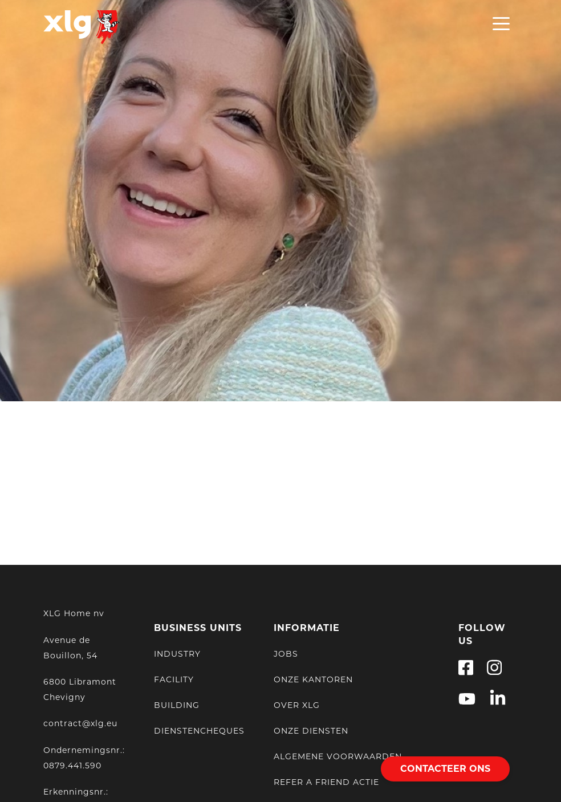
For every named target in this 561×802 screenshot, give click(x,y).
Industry (177, 653)
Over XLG (297, 704)
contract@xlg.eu (80, 723)
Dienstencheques (199, 729)
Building (177, 704)
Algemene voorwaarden (338, 755)
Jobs (286, 653)
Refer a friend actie (326, 781)
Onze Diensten (311, 729)
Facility (174, 678)
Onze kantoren (313, 678)
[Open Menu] (501, 27)
